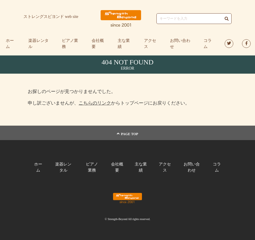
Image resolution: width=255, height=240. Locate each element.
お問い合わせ (180, 43)
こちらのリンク (95, 103)
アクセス (150, 43)
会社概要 (98, 43)
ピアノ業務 (70, 43)
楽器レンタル (38, 43)
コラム (208, 43)
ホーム (10, 43)
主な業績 (124, 43)
